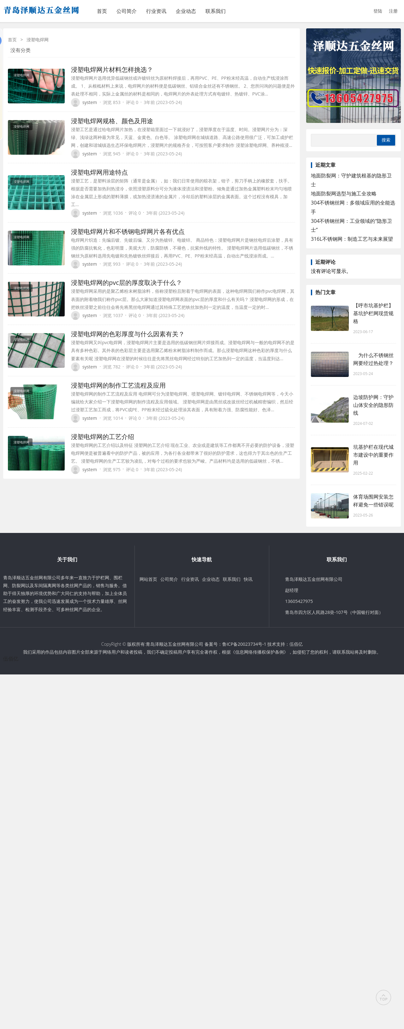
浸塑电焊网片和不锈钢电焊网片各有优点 (128, 231)
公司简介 (126, 11)
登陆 (377, 11)
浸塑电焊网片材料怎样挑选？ (112, 69)
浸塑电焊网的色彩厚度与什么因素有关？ (128, 334)
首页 (102, 11)
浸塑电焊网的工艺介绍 (102, 436)
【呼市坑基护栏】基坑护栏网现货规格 (373, 313)
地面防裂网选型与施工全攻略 (344, 193)
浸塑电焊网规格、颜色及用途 (112, 121)
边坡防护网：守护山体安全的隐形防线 (373, 405)
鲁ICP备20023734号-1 (244, 644)
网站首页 (148, 579)
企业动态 (186, 11)
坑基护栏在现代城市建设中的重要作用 (373, 454)
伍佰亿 (296, 644)
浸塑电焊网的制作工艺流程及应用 (118, 385)
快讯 (248, 579)
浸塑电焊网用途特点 (99, 172)
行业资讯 (156, 11)
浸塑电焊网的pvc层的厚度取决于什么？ (126, 282)
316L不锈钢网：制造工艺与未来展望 (352, 238)
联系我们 (215, 11)
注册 (393, 11)
